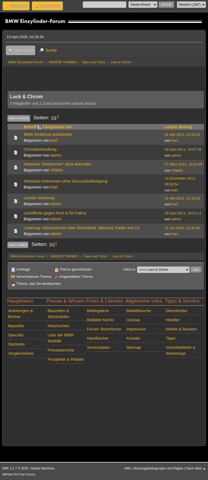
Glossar (133, 320)
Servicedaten (98, 347)
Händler (173, 320)
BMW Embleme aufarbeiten (48, 134)
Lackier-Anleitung (39, 198)
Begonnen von (58, 127)
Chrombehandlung (40, 149)
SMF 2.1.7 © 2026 (15, 468)
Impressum (136, 329)
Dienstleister (177, 311)
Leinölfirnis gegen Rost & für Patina (55, 213)
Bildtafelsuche (138, 311)
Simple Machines (42, 468)
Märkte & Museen (181, 329)
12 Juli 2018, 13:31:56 (182, 228)
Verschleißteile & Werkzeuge (181, 350)
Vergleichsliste (21, 353)
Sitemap (133, 347)
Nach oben (18, 244)
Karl (54, 140)
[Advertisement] (105, 77)
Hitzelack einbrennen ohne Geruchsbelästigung (65, 181)
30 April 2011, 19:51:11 (183, 213)
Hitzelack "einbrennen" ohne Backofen (57, 164)
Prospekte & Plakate (66, 359)
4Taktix (57, 170)
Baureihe (16, 326)
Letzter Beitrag (179, 127)
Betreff (32, 127)
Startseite (16, 344)
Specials (15, 335)
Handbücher (98, 338)
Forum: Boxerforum (104, 329)
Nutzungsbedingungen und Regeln (158, 468)
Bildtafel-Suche (100, 320)
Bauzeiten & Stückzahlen (58, 314)
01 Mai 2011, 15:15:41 (182, 135)
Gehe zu (129, 269)
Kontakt (133, 338)
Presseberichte (61, 350)
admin (56, 155)
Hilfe (127, 468)
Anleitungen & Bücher (20, 314)
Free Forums (27, 474)
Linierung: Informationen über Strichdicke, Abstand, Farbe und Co (82, 228)
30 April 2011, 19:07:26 (183, 149)
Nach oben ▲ (196, 468)
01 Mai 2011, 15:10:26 (182, 198)
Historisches (58, 326)
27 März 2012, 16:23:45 (184, 164)
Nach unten (19, 118)
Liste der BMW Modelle (61, 338)
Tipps (170, 338)
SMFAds (7, 474)
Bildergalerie (98, 311)
